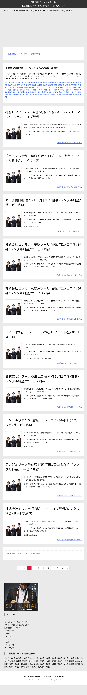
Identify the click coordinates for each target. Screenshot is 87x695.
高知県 (77, 674)
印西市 (75, 87)
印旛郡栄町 (69, 90)
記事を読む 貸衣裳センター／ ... (69, 414)
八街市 (69, 87)
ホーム (6, 629)
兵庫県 (11, 674)
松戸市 (22, 85)
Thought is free (55, 690)
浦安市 (49, 87)
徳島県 (59, 674)
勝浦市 (71, 85)
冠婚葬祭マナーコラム (12, 637)
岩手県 (18, 668)
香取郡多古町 (12, 92)
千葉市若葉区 (42, 82)
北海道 (6, 668)
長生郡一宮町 (69, 92)
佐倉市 (45, 85)
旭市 (55, 85)
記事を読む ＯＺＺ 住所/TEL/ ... (69, 369)
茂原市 (33, 85)
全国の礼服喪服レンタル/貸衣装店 (16, 635)
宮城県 (24, 668)
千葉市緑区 (52, 82)
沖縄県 (48, 676)
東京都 (77, 668)
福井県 (30, 671)
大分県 (28, 676)
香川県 (65, 674)
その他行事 (10, 655)
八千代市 (12, 87)
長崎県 (17, 676)
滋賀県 (71, 671)
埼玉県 (65, 668)
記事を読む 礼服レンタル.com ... (69, 144)
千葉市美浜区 (61, 82)
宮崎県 (34, 676)
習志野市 (61, 85)
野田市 (28, 85)
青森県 (12, 668)
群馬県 (59, 668)
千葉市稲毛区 (32, 82)
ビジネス (9, 646)
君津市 (38, 87)
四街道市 (56, 87)
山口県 (54, 674)
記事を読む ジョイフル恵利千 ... (69, 189)
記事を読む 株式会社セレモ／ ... (69, 279)
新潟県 (12, 671)
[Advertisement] (43, 30)
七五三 (8, 649)
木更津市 (16, 85)
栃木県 (54, 668)
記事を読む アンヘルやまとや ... (69, 459)
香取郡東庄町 (23, 92)
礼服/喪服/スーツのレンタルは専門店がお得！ (24, 54)
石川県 (24, 671)
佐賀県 (11, 676)
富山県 (18, 671)
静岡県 (54, 671)
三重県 (65, 671)
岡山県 (42, 674)
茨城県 (48, 668)
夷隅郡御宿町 (67, 94)
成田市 (39, 85)
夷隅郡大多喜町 (56, 94)
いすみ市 (40, 90)
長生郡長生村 (14, 94)
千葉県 (71, 668)
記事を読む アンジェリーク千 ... (69, 504)
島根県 (36, 674)
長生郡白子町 (24, 94)
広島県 (48, 674)
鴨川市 (26, 87)
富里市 (10, 90)
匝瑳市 (22, 90)
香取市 (28, 90)
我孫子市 (19, 87)
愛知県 (59, 671)
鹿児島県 (41, 676)
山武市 (33, 90)
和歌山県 (24, 674)
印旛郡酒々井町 (58, 90)
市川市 (75, 82)
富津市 (44, 87)
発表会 (8, 652)
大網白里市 (48, 90)
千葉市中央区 (10, 82)
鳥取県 (30, 674)
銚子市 (69, 82)
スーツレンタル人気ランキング (15, 632)
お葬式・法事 (11, 640)
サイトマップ (9, 658)
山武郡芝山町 (46, 92)
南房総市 (16, 90)
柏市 (66, 85)
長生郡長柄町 (34, 94)
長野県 (42, 671)
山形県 (36, 668)
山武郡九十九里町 (34, 92)
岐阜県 (48, 671)
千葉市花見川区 (21, 82)
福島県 (42, 668)
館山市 (10, 85)
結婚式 (8, 643)
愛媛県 (71, 674)
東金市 (50, 85)
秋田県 (30, 668)
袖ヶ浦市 (63, 87)
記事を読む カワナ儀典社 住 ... (70, 234)
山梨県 (36, 671)
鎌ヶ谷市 (32, 87)
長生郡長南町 (45, 94)
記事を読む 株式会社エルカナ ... (69, 549)
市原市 (76, 85)
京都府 (77, 671)
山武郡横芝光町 (57, 92)
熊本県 (23, 676)
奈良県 (17, 674)
